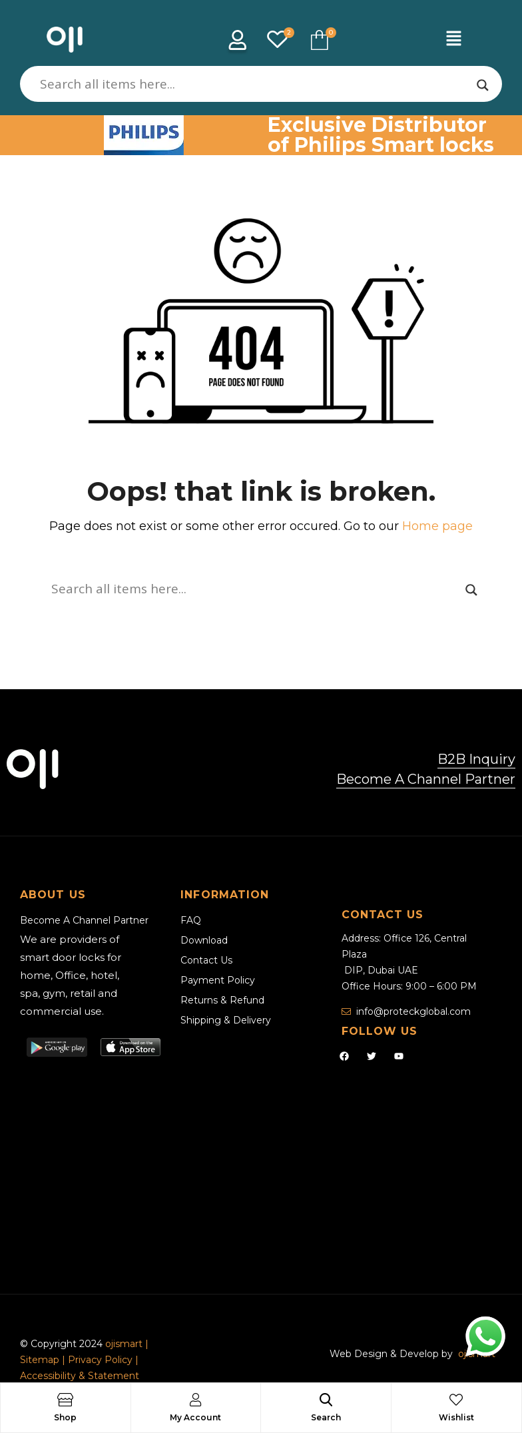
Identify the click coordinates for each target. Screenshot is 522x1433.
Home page (437, 526)
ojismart (123, 1344)
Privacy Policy (100, 1360)
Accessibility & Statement (79, 1376)
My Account (195, 1417)
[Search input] (255, 84)
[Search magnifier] (482, 85)
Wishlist (456, 1417)
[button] (453, 40)
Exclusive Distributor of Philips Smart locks (381, 135)
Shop (65, 1417)
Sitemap (41, 1360)
